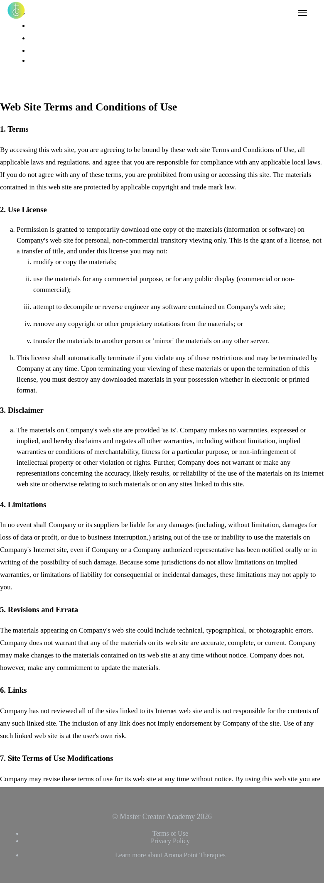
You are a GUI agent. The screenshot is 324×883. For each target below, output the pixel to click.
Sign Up (43, 74)
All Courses (44, 13)
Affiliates (40, 25)
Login (36, 50)
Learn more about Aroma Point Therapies (170, 854)
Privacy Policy (170, 840)
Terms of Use (170, 833)
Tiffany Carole (47, 38)
